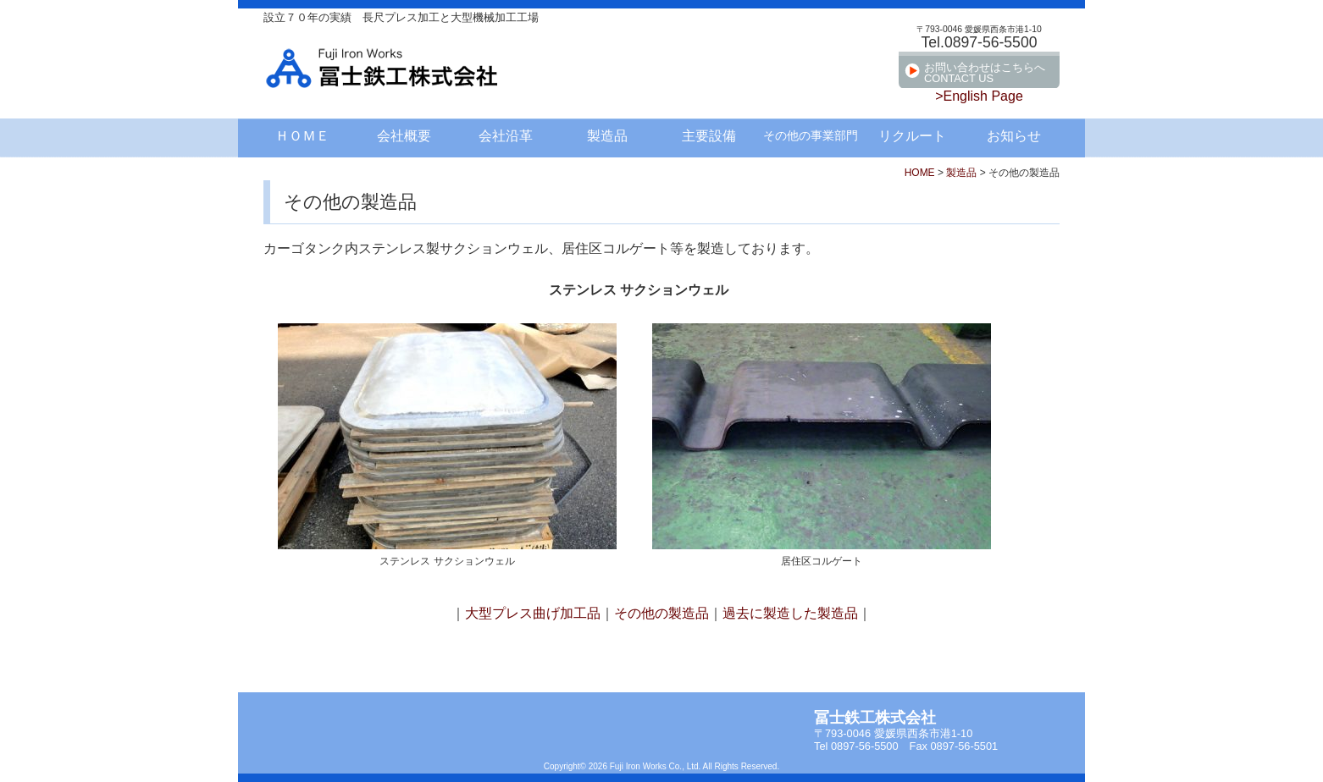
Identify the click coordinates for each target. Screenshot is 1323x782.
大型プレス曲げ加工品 (533, 613)
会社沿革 (506, 136)
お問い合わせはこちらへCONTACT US (984, 73)
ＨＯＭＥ (302, 136)
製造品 (607, 136)
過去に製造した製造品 (790, 613)
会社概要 (404, 136)
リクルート (912, 136)
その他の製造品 (661, 613)
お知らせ (1014, 136)
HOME (920, 173)
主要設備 (709, 136)
